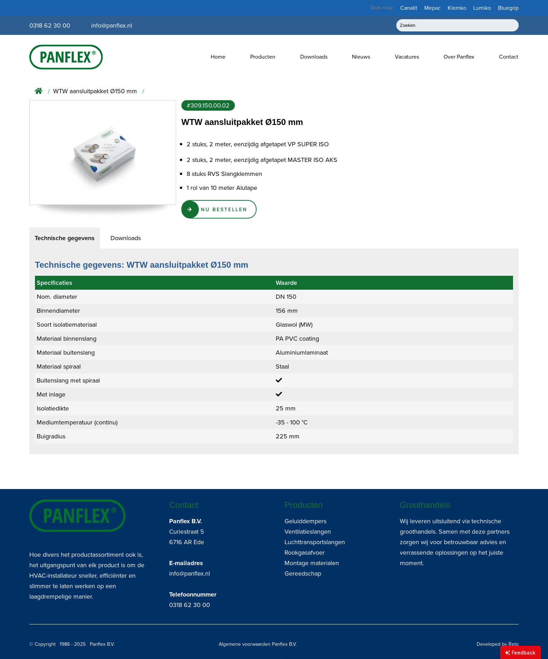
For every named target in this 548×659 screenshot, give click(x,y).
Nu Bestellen (224, 209)
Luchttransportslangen (314, 542)
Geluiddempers (305, 521)
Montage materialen (311, 563)
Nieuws (361, 57)
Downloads (313, 57)
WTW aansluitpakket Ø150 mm (95, 91)
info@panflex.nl (189, 573)
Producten (262, 57)
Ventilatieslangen (307, 531)
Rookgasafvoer (304, 552)
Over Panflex (459, 57)
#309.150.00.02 (208, 105)
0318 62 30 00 (189, 604)
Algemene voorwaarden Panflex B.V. (258, 644)
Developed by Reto (498, 644)
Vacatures (407, 57)
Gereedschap (302, 573)
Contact (508, 57)
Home (218, 57)
